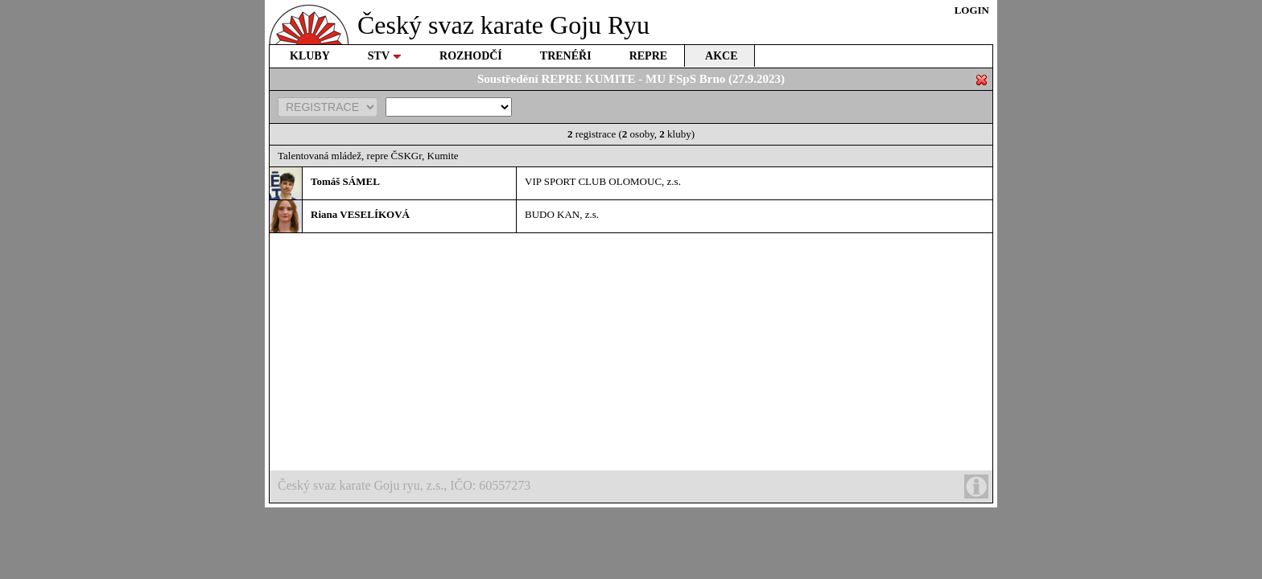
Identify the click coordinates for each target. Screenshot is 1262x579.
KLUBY (310, 56)
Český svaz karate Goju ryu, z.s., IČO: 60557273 (633, 486)
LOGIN (972, 10)
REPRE (648, 56)
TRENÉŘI (566, 56)
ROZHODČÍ (470, 56)
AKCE (721, 56)
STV (385, 56)
